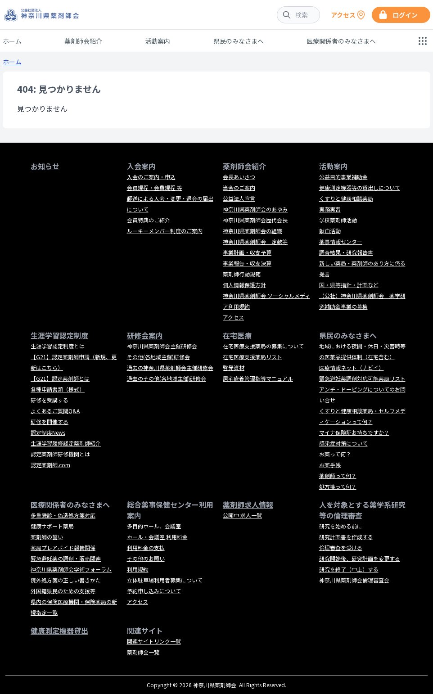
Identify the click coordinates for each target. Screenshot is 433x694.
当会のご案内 (239, 187)
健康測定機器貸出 (59, 630)
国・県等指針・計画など (349, 284)
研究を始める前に (340, 526)
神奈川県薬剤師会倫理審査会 (354, 580)
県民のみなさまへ (238, 40)
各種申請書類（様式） (58, 389)
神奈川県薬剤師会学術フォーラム (71, 569)
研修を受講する (49, 400)
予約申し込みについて (154, 591)
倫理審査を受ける (340, 547)
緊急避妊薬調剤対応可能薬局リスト (362, 378)
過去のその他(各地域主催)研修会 (166, 378)
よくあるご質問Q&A (55, 411)
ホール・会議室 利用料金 (157, 537)
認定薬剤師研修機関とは (60, 454)
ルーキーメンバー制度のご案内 (165, 230)
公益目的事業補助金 (343, 176)
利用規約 (138, 569)
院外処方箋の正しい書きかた (66, 580)
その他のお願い (146, 558)
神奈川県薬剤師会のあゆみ (255, 209)
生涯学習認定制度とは (58, 346)
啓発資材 (233, 367)
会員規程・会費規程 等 (154, 187)
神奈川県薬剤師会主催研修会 (162, 346)
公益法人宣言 (239, 198)
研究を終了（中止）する (349, 569)
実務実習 (330, 209)
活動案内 (157, 40)
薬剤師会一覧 (143, 652)
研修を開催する (49, 421)
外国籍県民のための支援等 (63, 591)
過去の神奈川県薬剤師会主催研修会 (170, 367)
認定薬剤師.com (50, 465)
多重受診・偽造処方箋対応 (63, 515)
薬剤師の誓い (47, 537)
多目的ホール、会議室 (154, 526)
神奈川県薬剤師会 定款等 (255, 241)
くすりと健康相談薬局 (346, 198)
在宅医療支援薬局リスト (252, 357)
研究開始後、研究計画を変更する (359, 558)
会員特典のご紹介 (148, 220)
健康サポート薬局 (52, 526)
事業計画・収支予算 (247, 252)
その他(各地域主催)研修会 (158, 357)
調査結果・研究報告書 (346, 252)
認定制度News (48, 432)
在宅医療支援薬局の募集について (263, 346)
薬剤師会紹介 (83, 40)
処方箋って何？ (337, 486)
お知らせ (45, 166)
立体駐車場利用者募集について (165, 580)
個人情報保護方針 (244, 284)
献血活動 (330, 230)
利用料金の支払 (146, 547)
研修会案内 (145, 335)
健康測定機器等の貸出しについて (359, 187)
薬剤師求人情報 (248, 504)
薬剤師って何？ (337, 475)
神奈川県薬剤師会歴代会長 (255, 220)
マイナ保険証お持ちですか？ (354, 432)
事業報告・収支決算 (247, 263)
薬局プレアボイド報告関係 (63, 547)
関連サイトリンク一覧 (154, 641)
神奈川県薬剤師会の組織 (252, 230)
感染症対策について (343, 443)
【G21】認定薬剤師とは (60, 378)
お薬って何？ (335, 454)
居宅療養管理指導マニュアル (258, 378)
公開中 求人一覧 (242, 515)
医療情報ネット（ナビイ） (351, 367)
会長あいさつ (239, 176)
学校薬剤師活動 (338, 220)
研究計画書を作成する (346, 537)
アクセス (233, 317)
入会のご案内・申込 (151, 176)
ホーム (12, 40)
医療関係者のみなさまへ (341, 40)
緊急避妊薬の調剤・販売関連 (66, 558)
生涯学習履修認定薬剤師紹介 (66, 443)
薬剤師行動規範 (242, 274)
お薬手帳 (330, 465)
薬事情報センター (340, 241)
